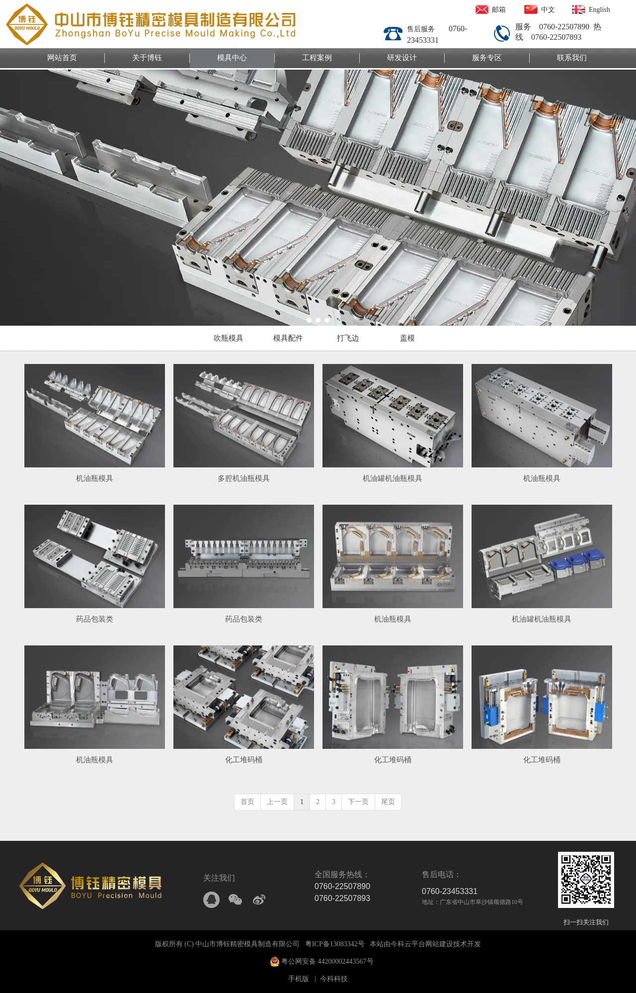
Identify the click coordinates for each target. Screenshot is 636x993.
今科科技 (334, 979)
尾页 (388, 802)
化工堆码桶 (243, 760)
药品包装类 (94, 619)
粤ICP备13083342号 (335, 944)
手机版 (298, 979)
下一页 (358, 802)
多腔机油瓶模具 (244, 478)
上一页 (277, 802)
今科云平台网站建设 (422, 944)
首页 (247, 802)
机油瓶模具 (94, 478)
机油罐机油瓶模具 (392, 478)
